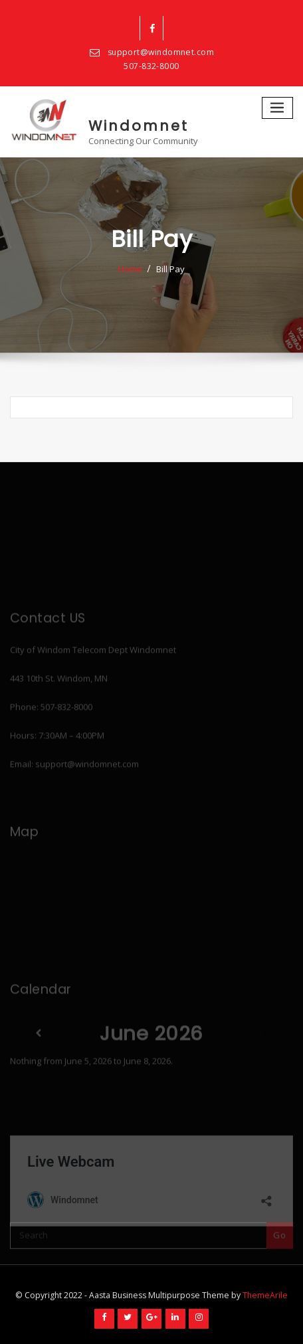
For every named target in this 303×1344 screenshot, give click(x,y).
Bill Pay (170, 269)
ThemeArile (265, 1295)
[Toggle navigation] (278, 108)
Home (130, 269)
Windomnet (138, 125)
